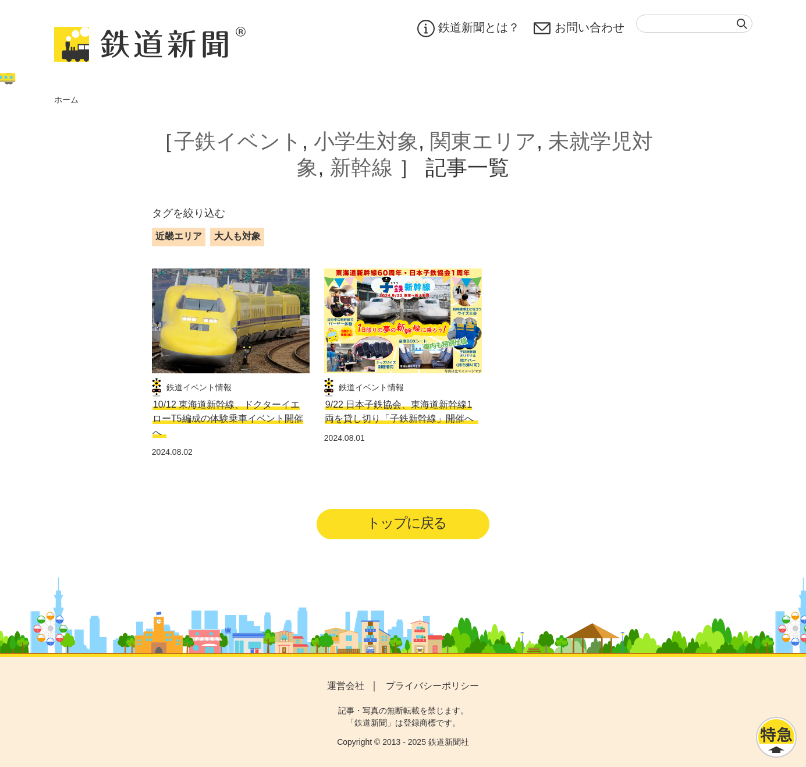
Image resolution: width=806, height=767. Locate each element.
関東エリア (483, 141)
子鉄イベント (238, 141)
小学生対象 (366, 141)
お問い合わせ (579, 28)
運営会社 (345, 686)
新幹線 (361, 167)
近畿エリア (178, 236)
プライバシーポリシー (432, 686)
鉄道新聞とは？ (468, 28)
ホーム (66, 99)
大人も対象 (237, 236)
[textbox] (694, 24)
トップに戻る (406, 523)
